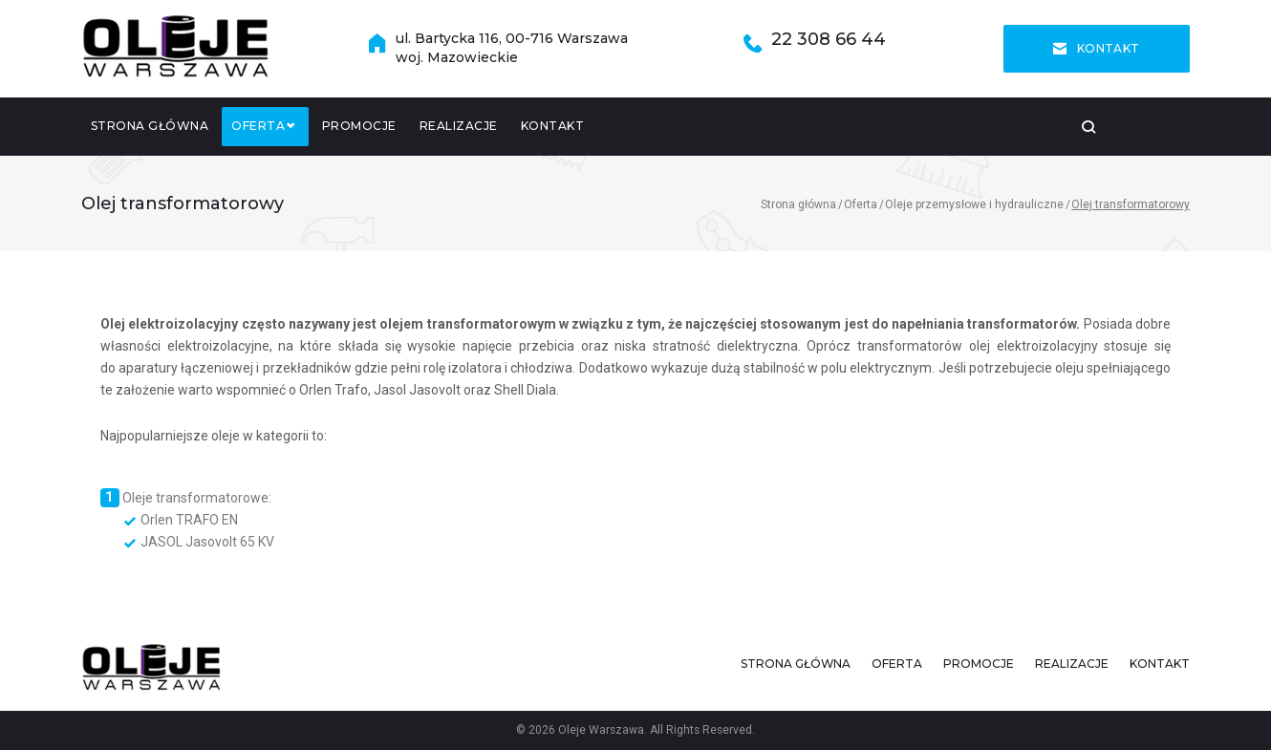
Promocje (359, 129)
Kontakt (1096, 50)
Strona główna (149, 129)
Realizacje (459, 129)
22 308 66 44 (828, 42)
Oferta (270, 130)
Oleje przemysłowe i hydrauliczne (974, 208)
